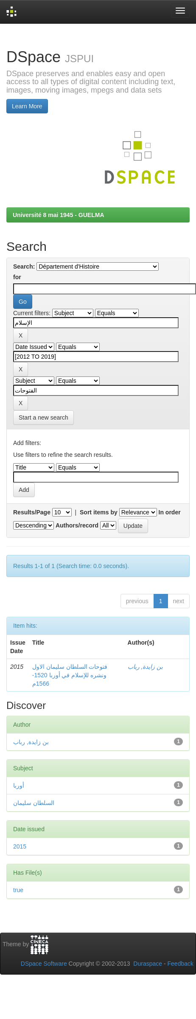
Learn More (27, 106)
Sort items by (99, 512)
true (18, 890)
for (17, 277)
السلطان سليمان (33, 802)
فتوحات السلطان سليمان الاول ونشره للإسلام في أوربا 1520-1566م (70, 675)
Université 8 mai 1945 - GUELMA (58, 214)
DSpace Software (44, 963)
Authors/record (77, 525)
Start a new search (43, 417)
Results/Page (31, 512)
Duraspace (147, 963)
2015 (19, 846)
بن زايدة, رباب (145, 666)
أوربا (18, 785)
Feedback (180, 963)
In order (170, 512)
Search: (24, 266)
